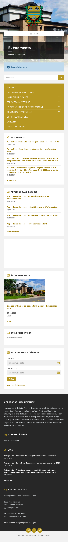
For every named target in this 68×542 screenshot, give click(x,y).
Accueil (11, 54)
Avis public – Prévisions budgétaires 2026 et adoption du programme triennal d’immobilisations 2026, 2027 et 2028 (32, 159)
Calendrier (21, 54)
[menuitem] (34, 87)
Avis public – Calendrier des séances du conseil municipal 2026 (32, 150)
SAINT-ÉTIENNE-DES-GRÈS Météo (34, 252)
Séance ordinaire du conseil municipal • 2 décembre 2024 (32, 307)
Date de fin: (12, 368)
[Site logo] (34, 25)
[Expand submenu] (59, 92)
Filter (11, 379)
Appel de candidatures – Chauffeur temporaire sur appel (32, 215)
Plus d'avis (11, 180)
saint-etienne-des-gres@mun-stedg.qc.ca (21, 522)
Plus (9, 321)
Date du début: (13, 358)
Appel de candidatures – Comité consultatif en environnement (28, 197)
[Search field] (34, 77)
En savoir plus (13, 232)
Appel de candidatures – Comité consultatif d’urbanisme (33, 207)
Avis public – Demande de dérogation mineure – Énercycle (33, 142)
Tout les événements (16, 385)
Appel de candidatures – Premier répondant (27, 224)
